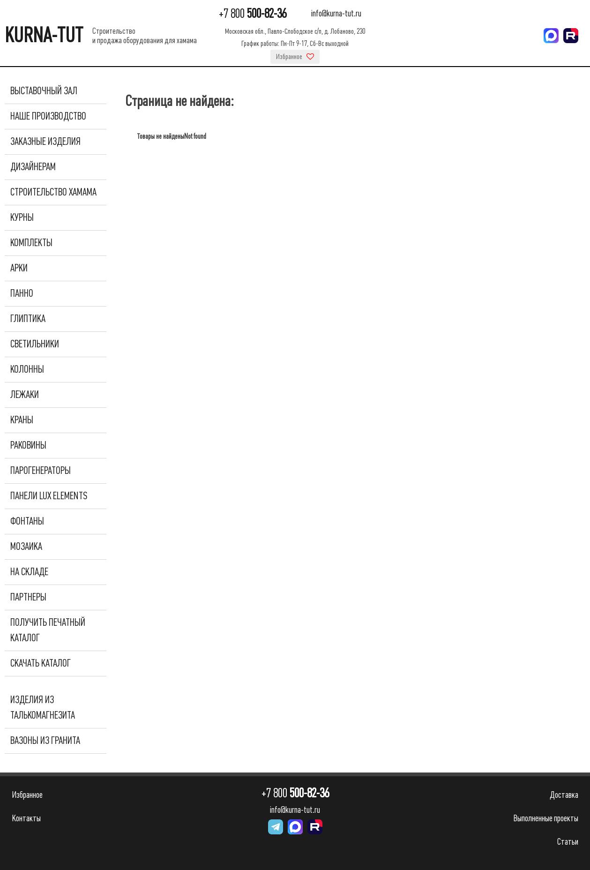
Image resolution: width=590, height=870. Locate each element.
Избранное (295, 56)
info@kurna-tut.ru (336, 13)
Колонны (27, 369)
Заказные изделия (45, 141)
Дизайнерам (33, 166)
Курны (22, 217)
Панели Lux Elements (48, 496)
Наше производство (48, 116)
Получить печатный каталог (47, 630)
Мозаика (26, 546)
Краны (21, 420)
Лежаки (24, 394)
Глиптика (27, 318)
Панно (21, 293)
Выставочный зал (43, 91)
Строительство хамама (53, 192)
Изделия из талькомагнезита (42, 707)
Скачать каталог (40, 663)
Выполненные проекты (545, 818)
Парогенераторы (40, 470)
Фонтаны (27, 521)
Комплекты (31, 242)
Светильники (34, 344)
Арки (19, 268)
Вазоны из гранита (45, 740)
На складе (29, 572)
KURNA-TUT (44, 35)
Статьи (567, 841)
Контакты (26, 818)
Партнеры (28, 597)
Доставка (564, 794)
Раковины (28, 445)
